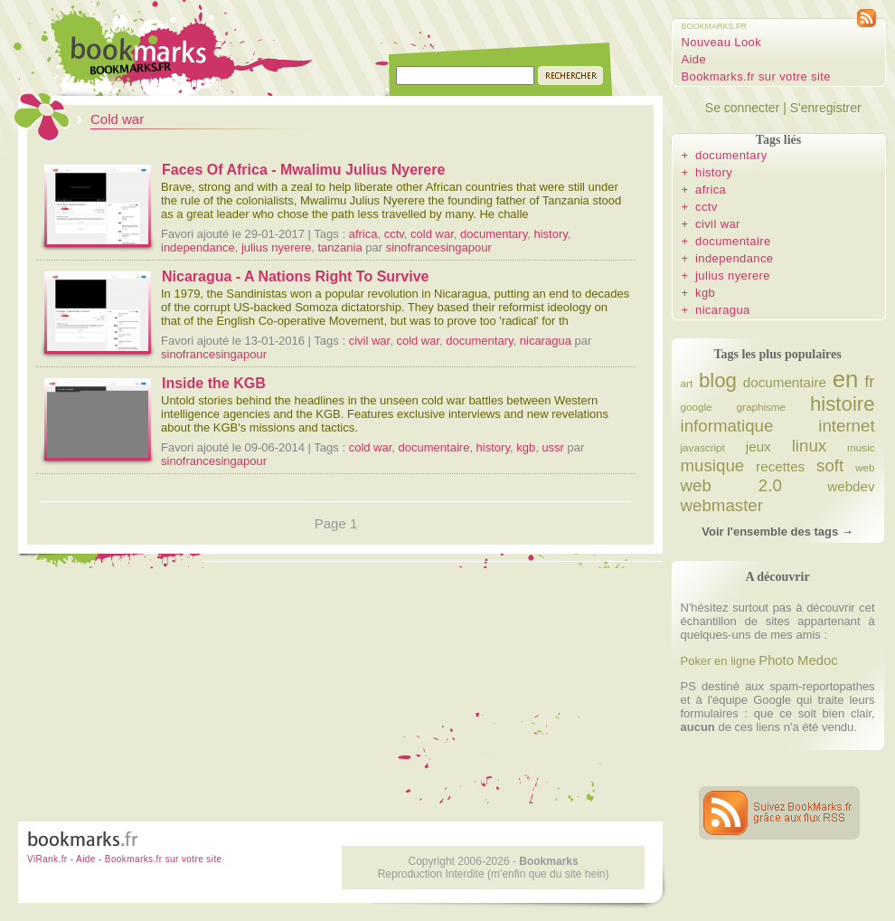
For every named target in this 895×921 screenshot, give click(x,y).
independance (198, 247)
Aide (694, 59)
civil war (370, 340)
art (687, 383)
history (550, 234)
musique (713, 465)
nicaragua (545, 340)
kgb (525, 447)
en (846, 379)
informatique (727, 425)
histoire (842, 404)
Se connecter (742, 107)
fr (869, 381)
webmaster (722, 505)
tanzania (340, 247)
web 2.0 (731, 485)
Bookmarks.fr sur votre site (756, 76)
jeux (758, 446)
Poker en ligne (718, 661)
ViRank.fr (47, 859)
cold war (432, 234)
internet (846, 425)
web (864, 467)
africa (363, 234)
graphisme (762, 407)
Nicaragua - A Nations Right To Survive (295, 276)
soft (829, 465)
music (861, 447)
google (696, 407)
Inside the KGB (214, 383)
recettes (780, 466)
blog (718, 380)
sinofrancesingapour (439, 247)
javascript (703, 447)
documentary (493, 234)
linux (809, 445)
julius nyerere (276, 247)
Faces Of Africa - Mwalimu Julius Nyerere (303, 169)
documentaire (434, 447)
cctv (394, 234)
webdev (850, 486)
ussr (553, 447)
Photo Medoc (797, 660)
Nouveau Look (722, 42)
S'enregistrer (826, 107)
